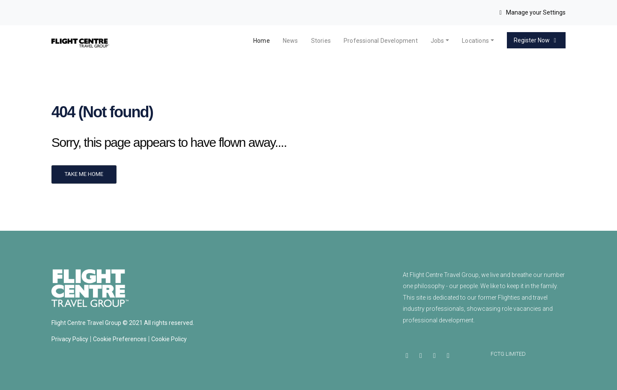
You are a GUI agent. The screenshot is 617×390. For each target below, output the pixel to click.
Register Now (536, 40)
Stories (321, 40)
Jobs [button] (437, 40)
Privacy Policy (69, 339)
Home (261, 40)
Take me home (84, 174)
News (290, 40)
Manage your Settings (531, 12)
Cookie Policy (169, 339)
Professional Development (381, 40)
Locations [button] (475, 40)
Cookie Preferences (120, 339)
